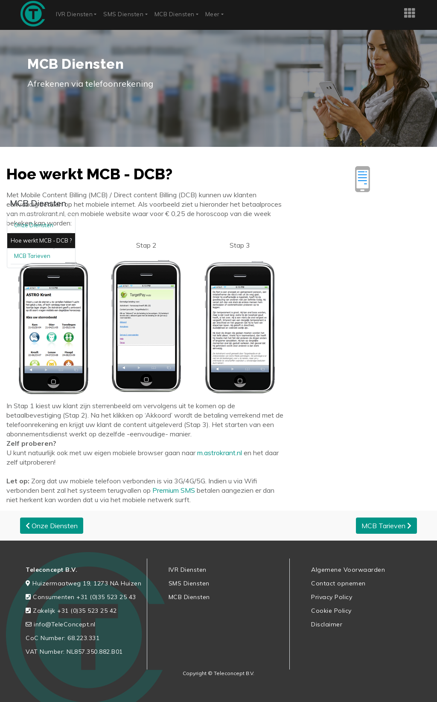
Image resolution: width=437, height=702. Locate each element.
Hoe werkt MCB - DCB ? (41, 240)
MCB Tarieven (32, 255)
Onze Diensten (33, 225)
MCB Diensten (174, 14)
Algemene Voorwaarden (348, 569)
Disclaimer (326, 624)
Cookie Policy (331, 610)
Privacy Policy (331, 597)
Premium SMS (173, 490)
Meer (212, 14)
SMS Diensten (123, 14)
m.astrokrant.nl (218, 452)
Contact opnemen (338, 583)
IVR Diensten (74, 14)
